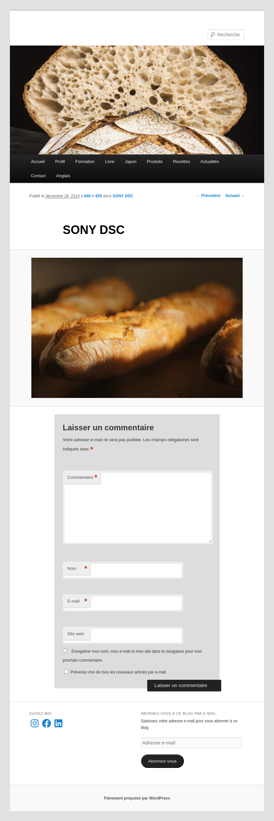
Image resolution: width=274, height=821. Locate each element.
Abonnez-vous (162, 761)
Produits (155, 161)
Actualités (209, 161)
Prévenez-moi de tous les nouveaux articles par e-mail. (118, 672)
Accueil (38, 161)
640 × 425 (93, 196)
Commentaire (82, 477)
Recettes (181, 161)
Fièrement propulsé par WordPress (137, 798)
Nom (77, 569)
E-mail (77, 601)
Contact (38, 175)
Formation (85, 161)
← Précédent (208, 195)
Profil (60, 161)
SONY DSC (123, 196)
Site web (75, 633)
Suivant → (235, 195)
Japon (130, 161)
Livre (109, 161)
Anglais (63, 175)
